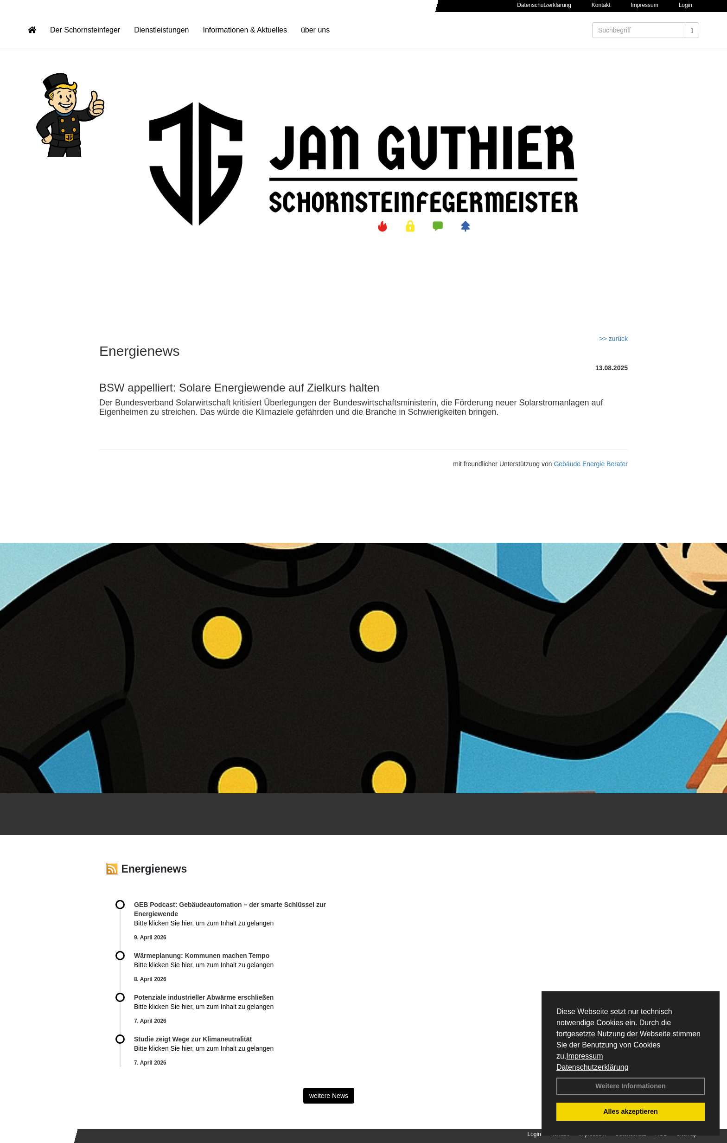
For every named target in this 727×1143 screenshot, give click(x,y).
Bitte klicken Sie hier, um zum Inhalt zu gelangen (204, 923)
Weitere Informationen (630, 1086)
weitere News (328, 1095)
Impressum (584, 1056)
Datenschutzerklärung (592, 1067)
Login (685, 5)
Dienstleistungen (161, 35)
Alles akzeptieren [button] (630, 1111)
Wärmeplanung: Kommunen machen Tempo (201, 955)
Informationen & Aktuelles (245, 35)
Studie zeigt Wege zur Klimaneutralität (193, 1039)
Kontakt (601, 5)
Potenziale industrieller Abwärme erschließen (204, 997)
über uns (315, 35)
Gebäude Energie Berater (591, 464)
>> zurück (613, 338)
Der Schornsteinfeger (85, 35)
